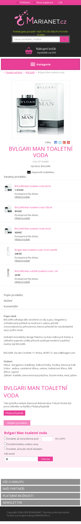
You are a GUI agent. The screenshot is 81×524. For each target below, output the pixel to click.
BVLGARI (30, 72)
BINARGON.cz (43, 515)
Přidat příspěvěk (14, 413)
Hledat (64, 39)
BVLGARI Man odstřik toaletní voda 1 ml (36, 271)
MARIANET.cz (40, 17)
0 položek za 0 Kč (46, 50)
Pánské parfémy (14, 72)
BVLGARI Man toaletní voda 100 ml (33, 207)
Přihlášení (25, 2)
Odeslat (45, 459)
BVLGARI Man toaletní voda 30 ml (33, 228)
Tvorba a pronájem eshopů (21, 515)
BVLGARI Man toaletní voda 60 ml (33, 186)
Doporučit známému (43, 172)
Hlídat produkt (22, 197)
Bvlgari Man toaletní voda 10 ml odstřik (36, 249)
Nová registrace (45, 2)
